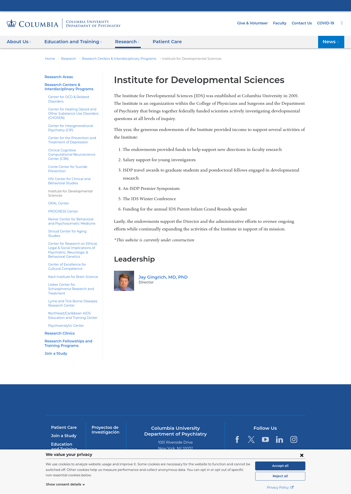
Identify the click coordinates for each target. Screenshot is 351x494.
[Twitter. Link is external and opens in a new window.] (251, 426)
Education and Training (65, 433)
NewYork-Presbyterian (143, 389)
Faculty (282, 23)
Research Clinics (59, 320)
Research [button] (121, 41)
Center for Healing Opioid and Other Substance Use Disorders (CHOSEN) (71, 113)
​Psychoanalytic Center (64, 312)
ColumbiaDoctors (272, 386)
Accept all (280, 466)
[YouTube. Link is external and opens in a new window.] (265, 426)
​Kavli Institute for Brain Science (70, 268)
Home (49, 58)
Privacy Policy (280, 487)
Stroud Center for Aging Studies (70, 227)
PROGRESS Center (62, 207)
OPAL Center (57, 199)
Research (66, 58)
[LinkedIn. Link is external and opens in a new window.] (279, 426)
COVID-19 (326, 23)
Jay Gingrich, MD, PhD (162, 277)
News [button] (332, 41)
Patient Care (159, 41)
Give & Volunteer (256, 23)
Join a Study (55, 340)
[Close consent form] (301, 455)
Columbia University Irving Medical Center (175, 5)
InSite (56, 444)
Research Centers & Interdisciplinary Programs (113, 58)
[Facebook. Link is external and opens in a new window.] (237, 426)
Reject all (280, 476)
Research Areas (58, 77)
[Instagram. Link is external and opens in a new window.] (293, 426)
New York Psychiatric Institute (207, 387)
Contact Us (302, 23)
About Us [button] (19, 41)
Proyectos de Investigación (104, 417)
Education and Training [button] (70, 41)
